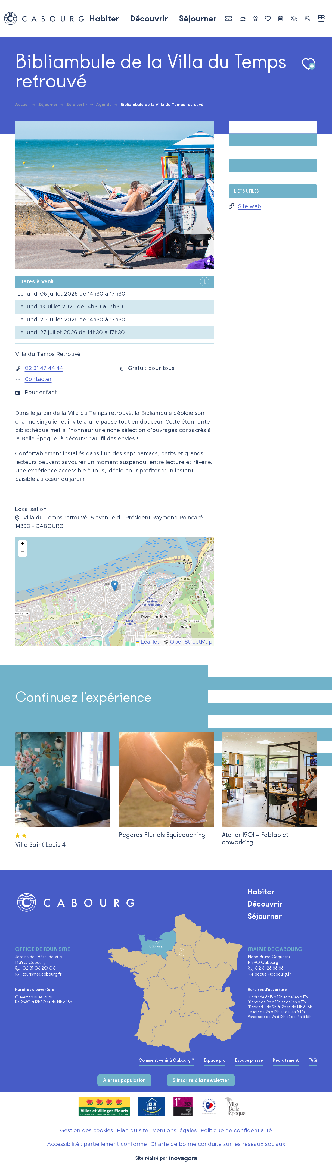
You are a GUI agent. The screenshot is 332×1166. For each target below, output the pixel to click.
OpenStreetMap (191, 642)
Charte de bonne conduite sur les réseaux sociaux (218, 1144)
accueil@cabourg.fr (273, 974)
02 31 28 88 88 (269, 968)
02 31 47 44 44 (44, 368)
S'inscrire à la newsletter (201, 1080)
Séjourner (197, 19)
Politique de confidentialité (236, 1130)
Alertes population (124, 1080)
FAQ (313, 1060)
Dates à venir (36, 281)
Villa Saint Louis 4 (40, 844)
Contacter (38, 379)
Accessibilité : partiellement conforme (97, 1144)
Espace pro (214, 1060)
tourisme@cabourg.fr (42, 974)
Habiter (104, 19)
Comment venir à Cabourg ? (166, 1060)
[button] (308, 18)
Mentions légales (174, 1130)
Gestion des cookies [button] (86, 1130)
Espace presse (249, 1060)
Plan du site (132, 1130)
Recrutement (286, 1060)
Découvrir (149, 19)
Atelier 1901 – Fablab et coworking (255, 838)
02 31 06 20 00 (39, 968)
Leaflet (147, 642)
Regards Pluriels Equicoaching (162, 835)
